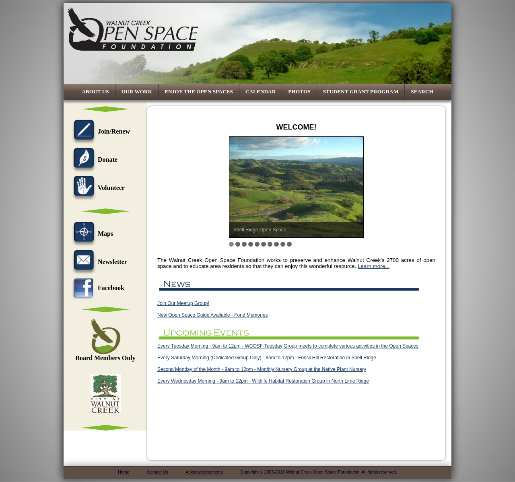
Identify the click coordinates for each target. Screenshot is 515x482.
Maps (91, 233)
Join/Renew (100, 131)
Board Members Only (105, 355)
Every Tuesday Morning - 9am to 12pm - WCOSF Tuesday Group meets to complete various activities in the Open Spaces (287, 346)
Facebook (97, 287)
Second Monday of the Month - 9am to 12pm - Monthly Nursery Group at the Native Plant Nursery (261, 369)
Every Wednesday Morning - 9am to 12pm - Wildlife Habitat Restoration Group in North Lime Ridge (263, 381)
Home (123, 472)
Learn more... (373, 266)
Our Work (137, 92)
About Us (95, 92)
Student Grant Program (361, 92)
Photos (299, 92)
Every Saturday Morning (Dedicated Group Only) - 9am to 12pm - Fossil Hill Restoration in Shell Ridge (266, 357)
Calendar (260, 92)
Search (422, 92)
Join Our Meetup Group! (183, 303)
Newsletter (98, 261)
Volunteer (97, 187)
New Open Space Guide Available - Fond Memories (212, 315)
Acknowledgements (203, 472)
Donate (93, 159)
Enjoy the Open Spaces (199, 92)
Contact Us (157, 472)
